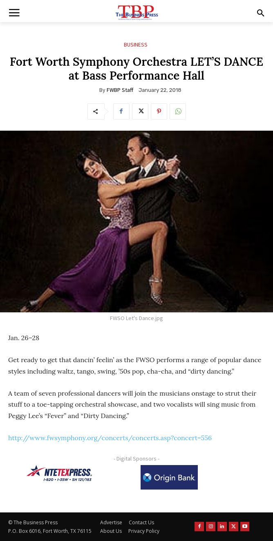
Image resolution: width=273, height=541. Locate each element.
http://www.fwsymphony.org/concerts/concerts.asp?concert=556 (110, 438)
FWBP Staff (120, 90)
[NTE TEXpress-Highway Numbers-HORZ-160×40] (59, 473)
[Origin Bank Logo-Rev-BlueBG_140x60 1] (169, 477)
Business (135, 44)
